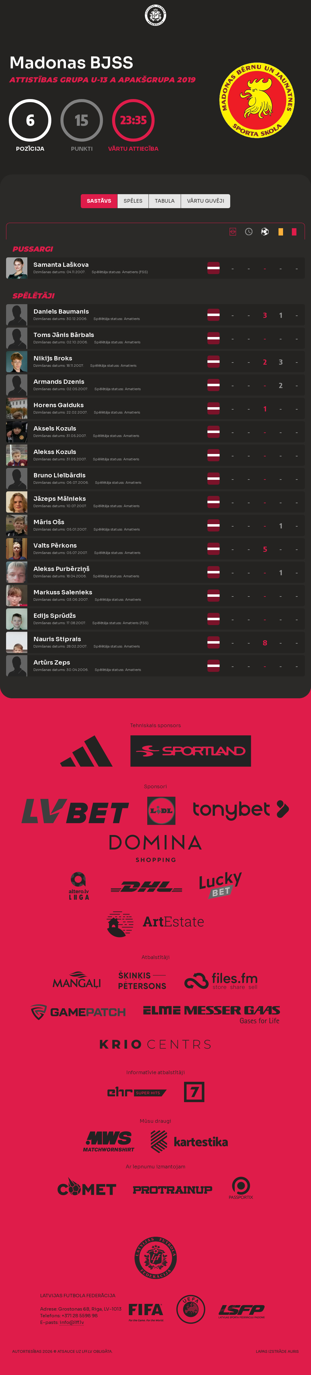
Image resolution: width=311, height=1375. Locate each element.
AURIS (293, 1351)
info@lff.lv (72, 1322)
